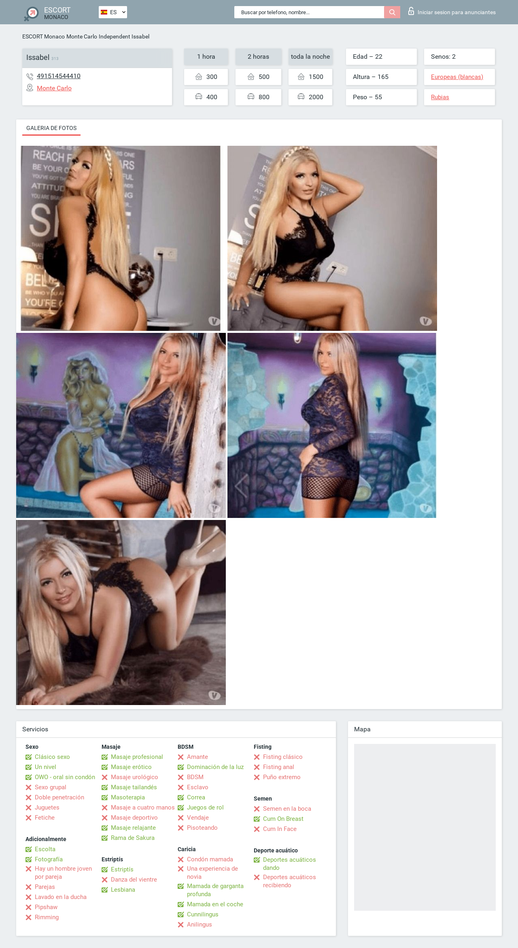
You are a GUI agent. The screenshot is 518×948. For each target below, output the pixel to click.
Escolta (45, 849)
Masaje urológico (134, 777)
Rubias (440, 97)
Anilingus (199, 924)
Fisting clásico (283, 757)
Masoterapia (128, 797)
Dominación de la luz (215, 767)
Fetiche (45, 817)
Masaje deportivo (134, 817)
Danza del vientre (134, 879)
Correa (196, 797)
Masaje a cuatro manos (143, 807)
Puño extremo (282, 777)
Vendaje (198, 817)
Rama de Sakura (133, 837)
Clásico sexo (52, 757)
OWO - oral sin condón (65, 777)
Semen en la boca (287, 808)
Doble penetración (59, 797)
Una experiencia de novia (212, 872)
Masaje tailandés (134, 787)
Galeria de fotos (51, 128)
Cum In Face (280, 829)
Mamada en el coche (215, 904)
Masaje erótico (131, 767)
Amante (197, 757)
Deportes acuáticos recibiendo (289, 881)
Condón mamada (210, 859)
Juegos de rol (205, 807)
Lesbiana (123, 889)
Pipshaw (46, 907)
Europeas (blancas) (457, 77)
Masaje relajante (133, 827)
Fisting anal (278, 767)
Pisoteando (202, 827)
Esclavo (197, 787)
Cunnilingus (203, 914)
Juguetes (47, 807)
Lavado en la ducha (61, 897)
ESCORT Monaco (43, 36)
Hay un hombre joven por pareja (63, 872)
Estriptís (122, 869)
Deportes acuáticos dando (289, 863)
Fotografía (49, 859)
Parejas (45, 886)
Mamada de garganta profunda (215, 890)
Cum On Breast (283, 818)
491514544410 (59, 76)
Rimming (47, 917)
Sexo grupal (50, 787)
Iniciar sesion (452, 10)
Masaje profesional (137, 757)
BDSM (195, 777)
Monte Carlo (81, 36)
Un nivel (45, 767)
